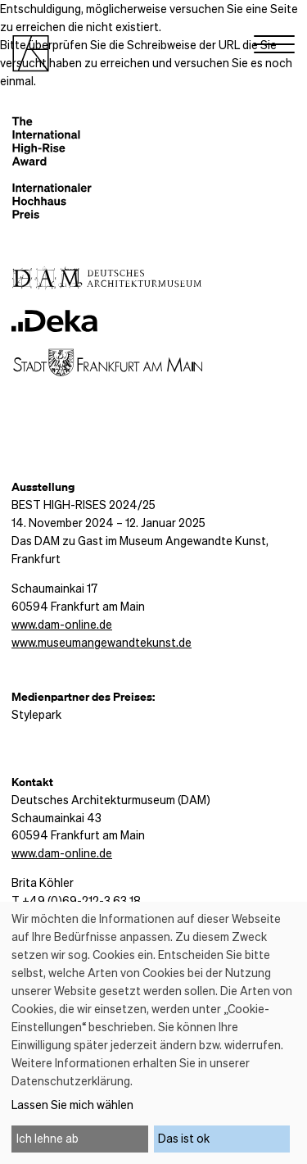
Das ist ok (184, 1137)
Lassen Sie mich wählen (72, 1104)
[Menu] (274, 47)
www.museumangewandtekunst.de (101, 641)
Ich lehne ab (47, 1137)
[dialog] (153, 1033)
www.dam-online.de (61, 623)
